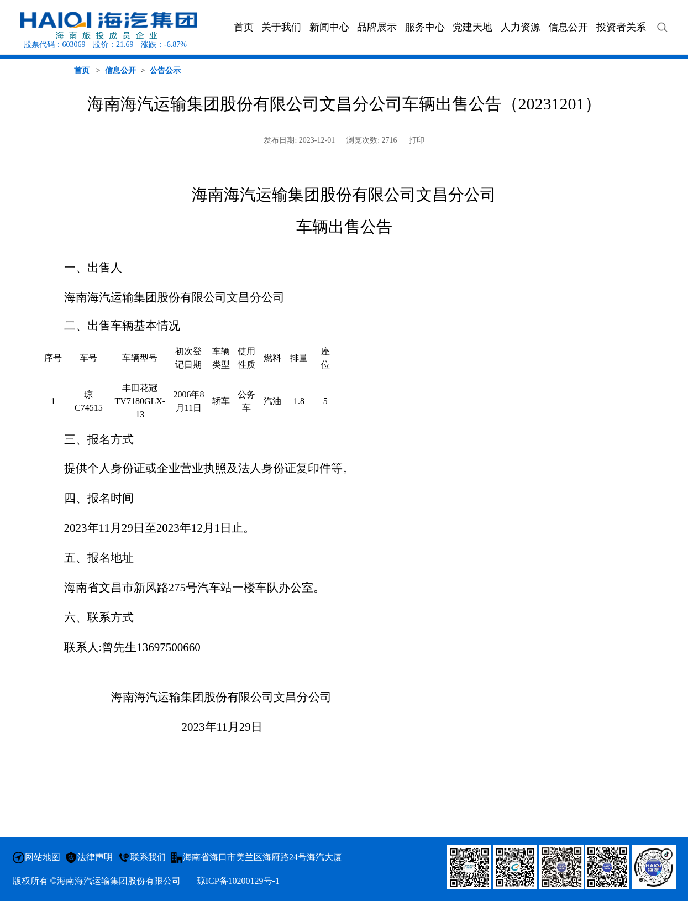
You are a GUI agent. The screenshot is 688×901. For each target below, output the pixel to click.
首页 (82, 70)
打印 (416, 140)
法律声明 (95, 857)
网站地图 (42, 857)
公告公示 (165, 70)
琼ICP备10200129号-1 (238, 881)
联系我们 (148, 857)
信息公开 (120, 70)
